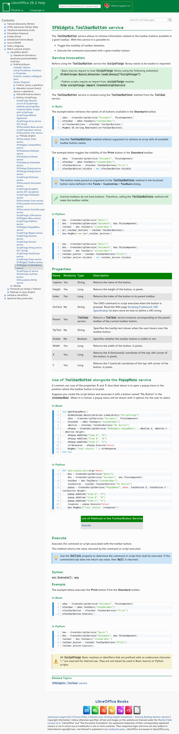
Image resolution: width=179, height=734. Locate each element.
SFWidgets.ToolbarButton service (29, 267)
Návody (17, 285)
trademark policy (116, 726)
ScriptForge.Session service (26, 243)
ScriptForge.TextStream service (28, 255)
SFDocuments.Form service (30, 200)
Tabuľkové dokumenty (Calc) (21, 30)
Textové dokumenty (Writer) (21, 23)
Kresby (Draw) (14, 36)
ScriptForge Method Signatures (26, 117)
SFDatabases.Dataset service (27, 158)
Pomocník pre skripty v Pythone (25, 288)
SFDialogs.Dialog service (29, 168)
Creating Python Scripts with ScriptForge (28, 111)
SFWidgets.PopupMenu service (28, 228)
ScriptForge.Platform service (27, 223)
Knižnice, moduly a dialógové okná (27, 78)
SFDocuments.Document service (29, 184)
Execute (86, 523)
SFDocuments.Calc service (29, 132)
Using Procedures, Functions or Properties (27, 72)
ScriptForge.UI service (27, 271)
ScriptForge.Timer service (29, 259)
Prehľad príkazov (21, 64)
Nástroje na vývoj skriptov (22, 292)
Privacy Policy (80, 714)
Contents (7, 20)
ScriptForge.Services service (27, 237)
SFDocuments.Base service (30, 127)
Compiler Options (21, 67)
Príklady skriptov (27, 135)
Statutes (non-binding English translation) (110, 714)
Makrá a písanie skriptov (18, 49)
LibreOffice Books (112, 699)
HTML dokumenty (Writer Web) (22, 27)
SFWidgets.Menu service (29, 218)
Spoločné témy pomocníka (19, 298)
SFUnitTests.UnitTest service (27, 275)
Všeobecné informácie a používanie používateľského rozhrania (23, 58)
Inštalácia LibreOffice (17, 295)
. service (69, 681)
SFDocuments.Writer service (27, 281)
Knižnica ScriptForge (26, 97)
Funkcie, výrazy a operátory (29, 85)
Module (15, 10)
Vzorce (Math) (14, 42)
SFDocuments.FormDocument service (30, 211)
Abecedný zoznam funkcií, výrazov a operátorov (27, 90)
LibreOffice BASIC (19, 52)
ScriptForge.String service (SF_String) (29, 249)
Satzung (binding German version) (152, 714)
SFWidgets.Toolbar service (30, 262)
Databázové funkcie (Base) (20, 39)
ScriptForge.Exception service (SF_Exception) (28, 190)
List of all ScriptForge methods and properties (28, 105)
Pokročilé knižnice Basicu (28, 94)
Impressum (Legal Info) (59, 714)
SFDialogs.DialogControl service (29, 173)
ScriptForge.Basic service (29, 129)
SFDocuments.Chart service (26, 140)
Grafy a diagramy (15, 45)
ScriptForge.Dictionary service (27, 179)
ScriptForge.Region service (30, 232)
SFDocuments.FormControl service (30, 205)
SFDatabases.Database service (28, 152)
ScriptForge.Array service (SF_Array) (29, 123)
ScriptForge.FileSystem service (28, 196)
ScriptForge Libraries (27, 100)
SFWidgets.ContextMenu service (29, 146)
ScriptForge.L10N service (29, 215)
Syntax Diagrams (21, 82)
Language (36, 10)
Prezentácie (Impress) (17, 33)
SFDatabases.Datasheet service (28, 164)
